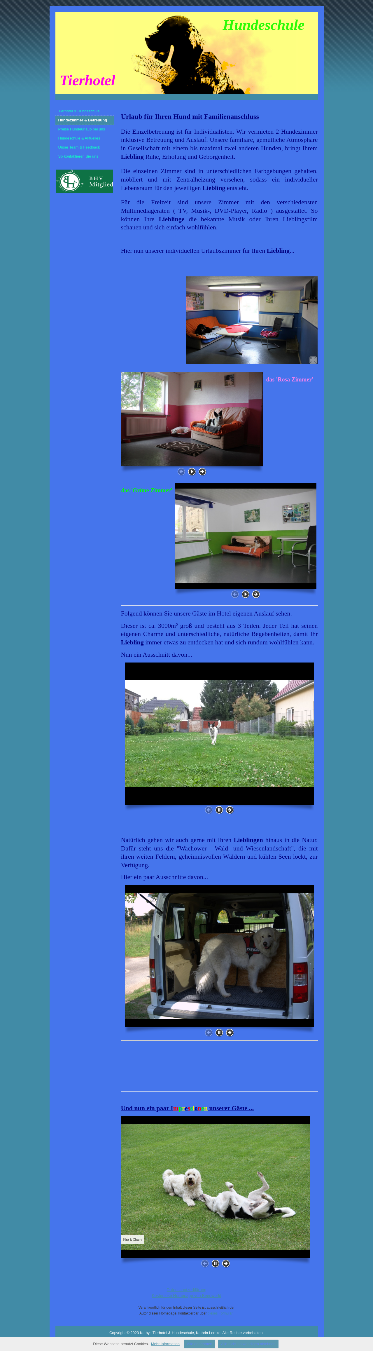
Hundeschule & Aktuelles (79, 138)
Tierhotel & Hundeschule (79, 111)
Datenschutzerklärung (186, 1289)
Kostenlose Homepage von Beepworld (186, 1295)
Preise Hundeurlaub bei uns (81, 129)
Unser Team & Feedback (79, 147)
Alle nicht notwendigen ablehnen (248, 1344)
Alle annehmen (199, 1344)
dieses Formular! (221, 1313)
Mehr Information (165, 1344)
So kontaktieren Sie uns (78, 156)
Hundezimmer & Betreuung (82, 120)
